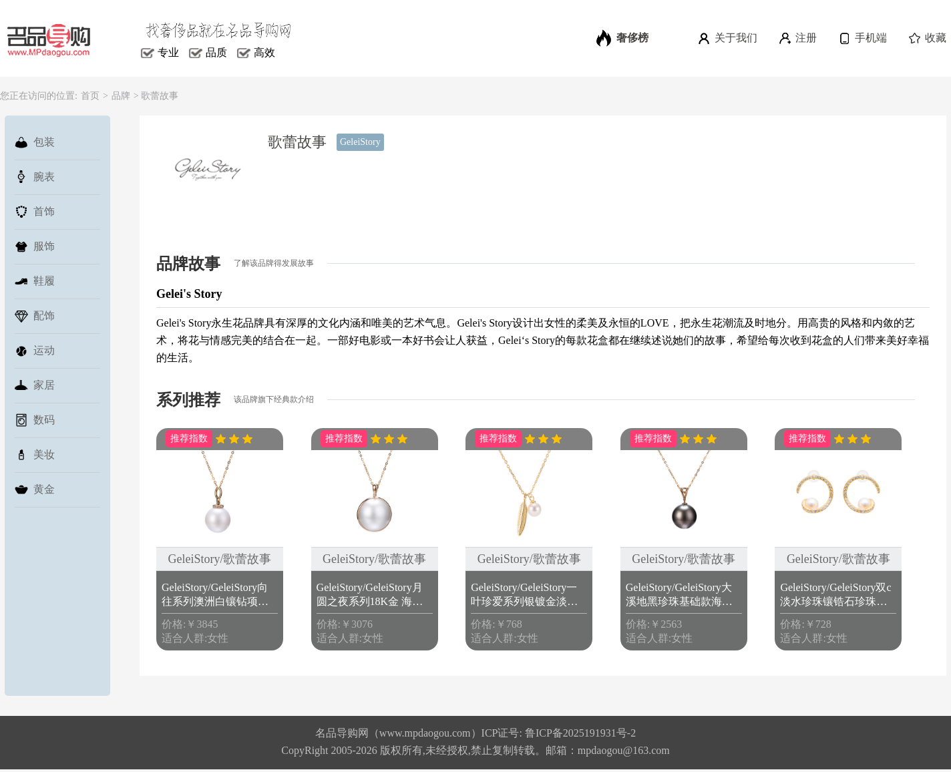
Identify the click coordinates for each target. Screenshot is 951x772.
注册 (797, 38)
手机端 (862, 38)
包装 (35, 142)
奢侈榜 (622, 38)
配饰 (35, 316)
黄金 (35, 489)
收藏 (926, 38)
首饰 (35, 211)
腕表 (35, 177)
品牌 (121, 96)
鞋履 (35, 281)
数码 (35, 420)
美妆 (35, 454)
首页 (90, 96)
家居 (35, 385)
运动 (35, 350)
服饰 (35, 246)
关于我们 (727, 38)
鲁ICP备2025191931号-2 (580, 733)
